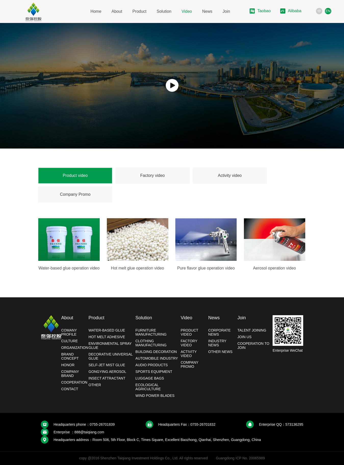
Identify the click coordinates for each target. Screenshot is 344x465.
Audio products (151, 365)
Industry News (217, 343)
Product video (75, 175)
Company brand (70, 374)
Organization (74, 348)
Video (187, 11)
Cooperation (74, 382)
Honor (67, 365)
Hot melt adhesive (106, 337)
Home (96, 11)
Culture (69, 341)
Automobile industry (156, 358)
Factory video (152, 175)
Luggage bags (149, 378)
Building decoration (156, 352)
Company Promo (75, 194)
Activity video (229, 175)
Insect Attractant (106, 378)
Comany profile (69, 332)
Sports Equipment (153, 372)
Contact (69, 389)
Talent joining (251, 330)
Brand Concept (70, 356)
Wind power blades (154, 396)
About (116, 11)
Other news (220, 352)
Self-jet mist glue (106, 365)
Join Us (244, 337)
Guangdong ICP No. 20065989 (240, 458)
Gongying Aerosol (107, 372)
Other (94, 385)
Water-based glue (106, 330)
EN (328, 11)
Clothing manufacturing (151, 343)
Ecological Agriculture (148, 387)
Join (226, 11)
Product (139, 11)
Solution (164, 11)
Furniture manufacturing (151, 332)
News (207, 11)
